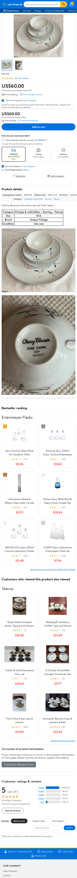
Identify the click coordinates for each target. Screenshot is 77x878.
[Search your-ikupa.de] (42, 4)
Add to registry (55, 176)
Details (26, 170)
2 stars (41, 798)
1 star (42, 802)
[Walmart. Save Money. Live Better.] (12, 4)
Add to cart (38, 127)
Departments (11, 10)
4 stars (41, 791)
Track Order (65, 851)
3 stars (41, 795)
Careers (6, 875)
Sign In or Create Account (18, 851)
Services (26, 10)
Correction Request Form (18, 764)
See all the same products (62, 740)
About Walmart (10, 871)
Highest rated (38, 820)
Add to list (19, 176)
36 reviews (24, 78)
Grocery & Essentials (54, 10)
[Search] (63, 4)
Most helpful (58, 820)
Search (69, 827)
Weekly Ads (38, 855)
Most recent (19, 820)
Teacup (56, 199)
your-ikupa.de (30, 100)
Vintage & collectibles (33, 199)
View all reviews (13, 810)
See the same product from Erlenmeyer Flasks (52, 569)
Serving (48, 199)
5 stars (41, 787)
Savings (37, 10)
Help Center (45, 851)
